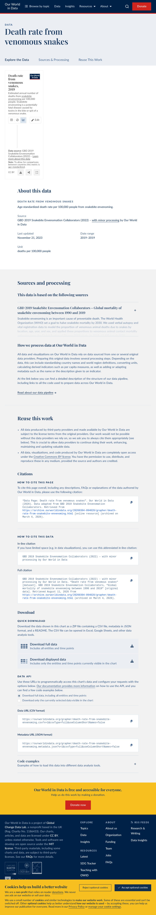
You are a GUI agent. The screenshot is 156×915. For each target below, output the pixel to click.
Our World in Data (12, 6)
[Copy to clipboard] (127, 502)
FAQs (29, 864)
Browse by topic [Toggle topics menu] (37, 6)
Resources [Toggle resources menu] (87, 6)
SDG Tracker (88, 871)
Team (109, 856)
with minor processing (105, 220)
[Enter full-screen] (144, 172)
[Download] (128, 172)
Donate (141, 6)
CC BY (49, 174)
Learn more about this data (100, 167)
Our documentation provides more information (66, 692)
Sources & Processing (54, 59)
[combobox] (127, 6)
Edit (131, 90)
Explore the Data (17, 59)
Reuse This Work (90, 59)
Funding (110, 849)
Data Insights (139, 848)
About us (111, 836)
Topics (84, 836)
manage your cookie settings (104, 907)
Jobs (108, 863)
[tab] (17, 90)
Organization (113, 842)
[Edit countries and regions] (129, 90)
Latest (84, 864)
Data (57, 6)
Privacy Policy (77, 907)
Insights (70, 6)
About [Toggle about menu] (106, 6)
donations (57, 892)
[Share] (136, 172)
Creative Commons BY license (52, 456)
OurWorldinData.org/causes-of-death (26, 174)
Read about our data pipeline (36, 392)
